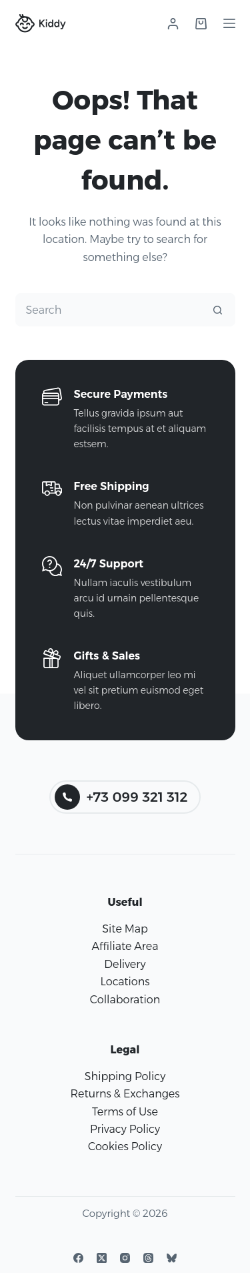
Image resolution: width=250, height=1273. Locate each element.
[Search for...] (108, 309)
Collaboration (125, 999)
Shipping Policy (125, 1076)
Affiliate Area (125, 946)
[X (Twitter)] (102, 1258)
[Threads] (148, 1258)
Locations (124, 981)
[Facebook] (78, 1258)
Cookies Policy (125, 1146)
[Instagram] (125, 1258)
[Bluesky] (172, 1258)
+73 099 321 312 (121, 797)
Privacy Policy (125, 1129)
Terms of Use (125, 1111)
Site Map (125, 929)
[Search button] (218, 309)
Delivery (124, 964)
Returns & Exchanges (124, 1093)
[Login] (173, 23)
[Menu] (229, 23)
